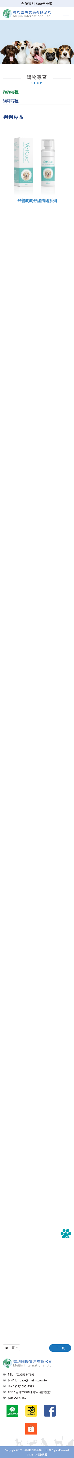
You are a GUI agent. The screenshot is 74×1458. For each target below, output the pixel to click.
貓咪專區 (11, 101)
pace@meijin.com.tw (33, 1380)
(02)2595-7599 (25, 1374)
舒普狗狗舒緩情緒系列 (37, 205)
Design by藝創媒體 (37, 1454)
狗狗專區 (11, 92)
